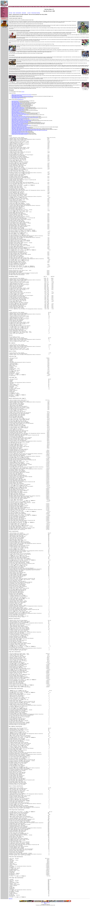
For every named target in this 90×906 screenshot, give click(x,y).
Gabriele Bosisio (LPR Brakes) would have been (19, 113)
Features (19, 6)
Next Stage (38, 12)
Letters (43, 6)
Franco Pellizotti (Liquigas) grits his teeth (18, 110)
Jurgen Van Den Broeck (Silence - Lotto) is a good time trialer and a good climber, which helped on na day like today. (29, 130)
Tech (17, 6)
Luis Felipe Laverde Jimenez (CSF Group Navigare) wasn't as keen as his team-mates (25, 117)
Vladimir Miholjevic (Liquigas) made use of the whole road (20, 119)
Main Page (10, 12)
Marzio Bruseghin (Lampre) (16, 104)
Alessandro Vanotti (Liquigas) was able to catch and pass (20, 133)
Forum (49, 6)
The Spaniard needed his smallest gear (18, 107)
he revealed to (59, 66)
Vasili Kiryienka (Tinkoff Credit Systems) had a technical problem (21, 120)
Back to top (10, 898)
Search (46, 6)
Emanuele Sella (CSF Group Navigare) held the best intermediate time (22, 96)
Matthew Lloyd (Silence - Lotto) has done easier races (20, 121)
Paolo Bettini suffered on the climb (17, 112)
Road (22, 6)
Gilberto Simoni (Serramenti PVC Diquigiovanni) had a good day (21, 94)
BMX (27, 6)
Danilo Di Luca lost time (15, 111)
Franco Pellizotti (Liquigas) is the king (17, 97)
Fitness (40, 6)
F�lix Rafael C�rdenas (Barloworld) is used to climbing (20, 114)
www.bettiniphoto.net (20, 99)
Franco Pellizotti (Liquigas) (16, 102)
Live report (29, 12)
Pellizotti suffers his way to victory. (17, 95)
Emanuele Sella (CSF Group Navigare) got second (19, 134)
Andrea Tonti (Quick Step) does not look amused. (19, 126)
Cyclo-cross (30, 6)
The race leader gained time (16, 106)
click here (22, 91)
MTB (24, 6)
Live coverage (3, 13)
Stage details (2, 8)
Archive (45, 902)
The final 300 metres (15, 100)
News (15, 6)
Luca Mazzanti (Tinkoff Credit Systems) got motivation (20, 122)
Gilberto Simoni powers (15, 115)
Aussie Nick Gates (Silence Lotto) (17, 103)
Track (33, 6)
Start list (2, 12)
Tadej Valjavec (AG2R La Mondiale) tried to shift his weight (20, 128)
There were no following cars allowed (17, 123)
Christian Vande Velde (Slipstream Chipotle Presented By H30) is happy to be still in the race (26, 129)
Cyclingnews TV (10, 6)
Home (1, 7)
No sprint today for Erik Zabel (16, 131)
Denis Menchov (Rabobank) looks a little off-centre (19, 127)
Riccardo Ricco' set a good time (16, 109)
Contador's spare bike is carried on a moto (18, 108)
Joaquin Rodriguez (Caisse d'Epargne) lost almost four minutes (21, 125)
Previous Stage (33, 12)
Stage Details (24, 12)
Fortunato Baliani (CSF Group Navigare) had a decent (20, 132)
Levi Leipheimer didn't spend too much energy (19, 116)
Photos (36, 6)
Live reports (2, 10)
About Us (45, 903)
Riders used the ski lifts (15, 101)
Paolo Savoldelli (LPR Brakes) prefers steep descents (20, 124)
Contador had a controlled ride (16, 105)
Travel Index (48, 902)
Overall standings (18, 12)
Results (2, 9)
